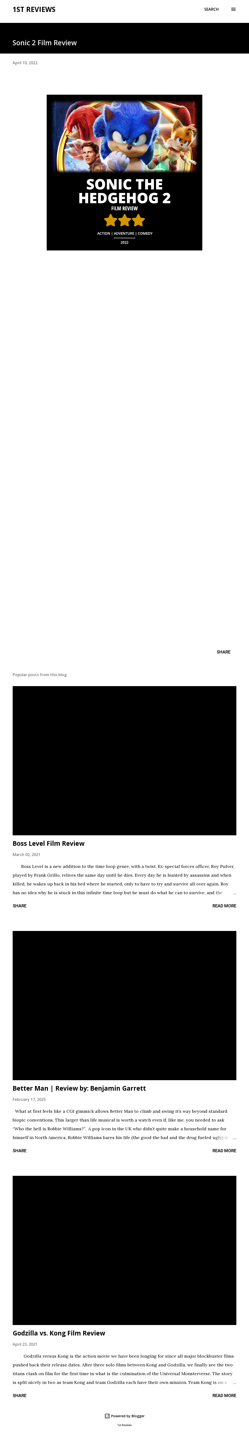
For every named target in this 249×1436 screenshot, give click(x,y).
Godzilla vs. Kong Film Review (59, 1333)
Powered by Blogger (124, 1416)
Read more (224, 905)
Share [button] (224, 651)
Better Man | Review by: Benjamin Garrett (79, 1088)
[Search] (211, 9)
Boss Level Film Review (48, 843)
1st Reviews (34, 9)
